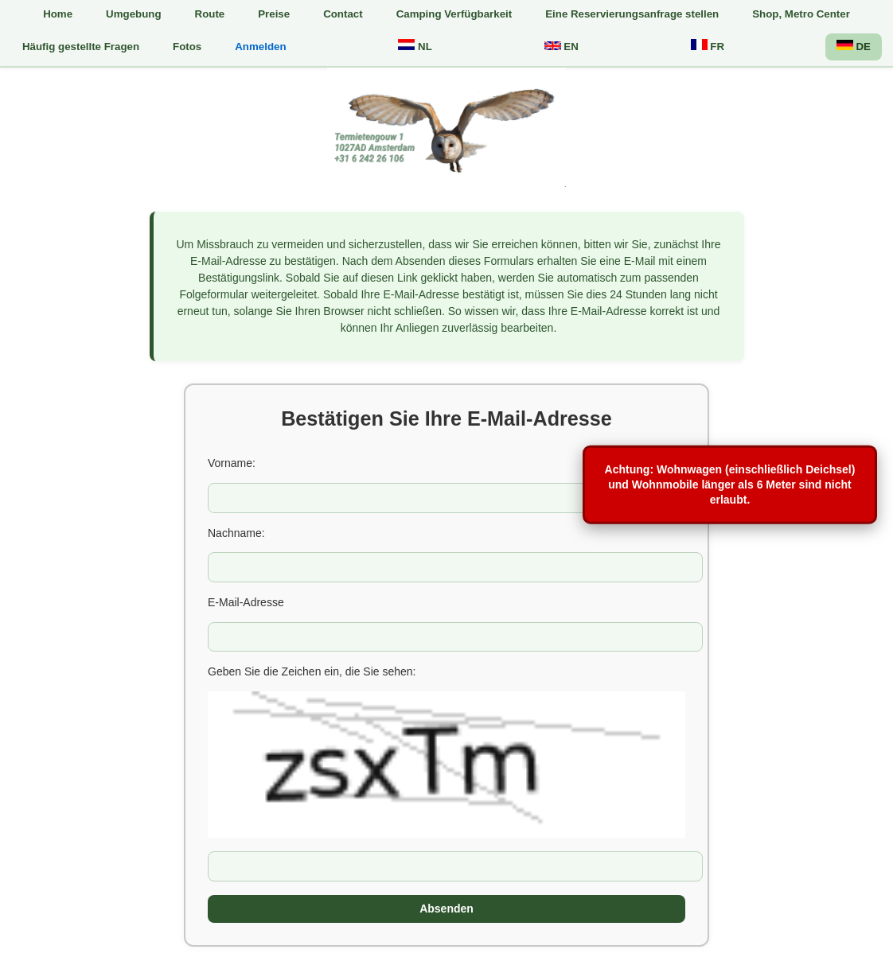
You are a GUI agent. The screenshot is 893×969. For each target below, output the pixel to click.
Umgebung (133, 14)
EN (561, 47)
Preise (274, 14)
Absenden (446, 908)
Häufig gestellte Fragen (80, 47)
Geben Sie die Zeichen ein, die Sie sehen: (312, 671)
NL (414, 46)
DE (853, 46)
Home (57, 14)
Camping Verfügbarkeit (454, 14)
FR (707, 46)
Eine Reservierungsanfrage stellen (632, 14)
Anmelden (260, 47)
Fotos (187, 47)
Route (210, 14)
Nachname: (236, 533)
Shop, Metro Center (801, 14)
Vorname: (231, 463)
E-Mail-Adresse (246, 602)
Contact (343, 14)
